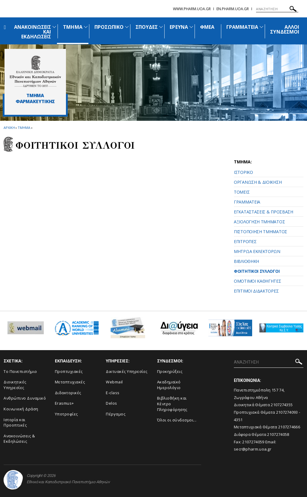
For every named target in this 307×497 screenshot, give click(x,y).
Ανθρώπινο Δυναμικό (25, 398)
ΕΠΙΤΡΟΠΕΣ (245, 241)
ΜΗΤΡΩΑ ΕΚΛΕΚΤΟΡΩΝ (257, 251)
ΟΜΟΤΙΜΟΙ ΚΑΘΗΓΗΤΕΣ (257, 281)
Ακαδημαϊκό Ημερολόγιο (169, 384)
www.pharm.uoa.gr (192, 8)
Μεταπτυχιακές (70, 382)
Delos (111, 403)
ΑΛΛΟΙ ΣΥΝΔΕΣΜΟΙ (284, 29)
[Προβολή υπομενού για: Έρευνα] (191, 27)
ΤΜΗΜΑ (72, 27)
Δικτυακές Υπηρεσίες (127, 371)
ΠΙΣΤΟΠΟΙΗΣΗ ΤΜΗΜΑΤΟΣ (260, 231)
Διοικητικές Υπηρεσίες (15, 384)
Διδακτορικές (68, 392)
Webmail (114, 382)
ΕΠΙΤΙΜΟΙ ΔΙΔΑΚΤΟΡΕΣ (256, 291)
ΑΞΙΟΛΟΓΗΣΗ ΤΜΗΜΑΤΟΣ (259, 222)
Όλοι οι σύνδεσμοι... (177, 420)
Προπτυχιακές (69, 371)
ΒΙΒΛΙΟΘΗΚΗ (246, 261)
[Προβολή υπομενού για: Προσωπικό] (127, 27)
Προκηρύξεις (170, 371)
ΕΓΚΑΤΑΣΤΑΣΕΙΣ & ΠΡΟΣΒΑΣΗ (263, 212)
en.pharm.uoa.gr (232, 8)
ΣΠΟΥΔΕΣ (147, 27)
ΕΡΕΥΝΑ (179, 27)
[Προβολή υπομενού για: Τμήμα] (85, 27)
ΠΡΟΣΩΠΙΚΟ (109, 27)
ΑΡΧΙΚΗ (9, 127)
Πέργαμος (115, 414)
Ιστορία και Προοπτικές (15, 422)
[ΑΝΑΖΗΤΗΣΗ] (277, 9)
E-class (113, 392)
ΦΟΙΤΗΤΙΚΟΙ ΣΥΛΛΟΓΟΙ (256, 271)
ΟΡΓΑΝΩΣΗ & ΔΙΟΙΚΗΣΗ (258, 182)
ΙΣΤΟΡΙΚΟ (243, 172)
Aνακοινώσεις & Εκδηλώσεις (19, 438)
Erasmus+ (64, 403)
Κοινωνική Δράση (21, 409)
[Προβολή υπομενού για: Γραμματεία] (261, 27)
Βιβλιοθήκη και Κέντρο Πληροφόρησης (172, 403)
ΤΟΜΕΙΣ (241, 192)
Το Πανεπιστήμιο (20, 371)
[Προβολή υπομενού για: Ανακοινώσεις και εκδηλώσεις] (54, 27)
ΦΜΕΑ (207, 27)
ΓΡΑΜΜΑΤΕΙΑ (242, 27)
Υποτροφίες (66, 414)
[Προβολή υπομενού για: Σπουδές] (161, 27)
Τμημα (24, 127)
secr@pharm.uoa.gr (252, 449)
